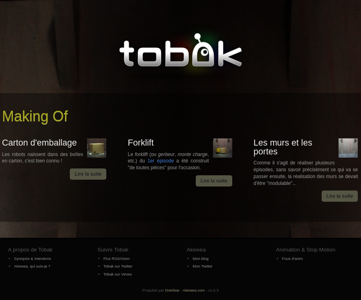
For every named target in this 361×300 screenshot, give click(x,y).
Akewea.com (194, 290)
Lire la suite (88, 174)
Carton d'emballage (39, 143)
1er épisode (161, 161)
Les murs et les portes (283, 147)
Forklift (141, 143)
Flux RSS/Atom (116, 258)
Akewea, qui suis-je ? (32, 266)
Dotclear (172, 290)
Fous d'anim (292, 258)
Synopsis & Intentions (32, 258)
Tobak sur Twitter (117, 266)
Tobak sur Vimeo (117, 274)
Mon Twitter (202, 266)
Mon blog (200, 258)
